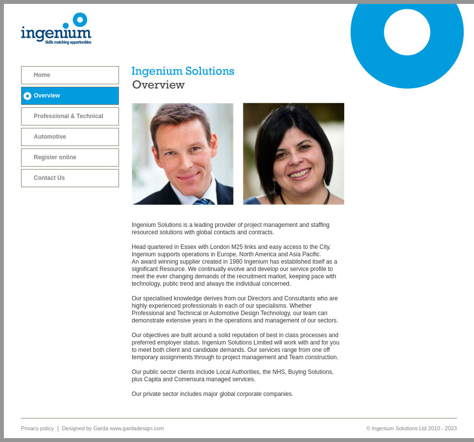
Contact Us (49, 177)
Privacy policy (38, 428)
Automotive (50, 136)
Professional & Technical (68, 116)
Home (42, 75)
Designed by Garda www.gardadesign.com (113, 428)
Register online (55, 157)
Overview (47, 95)
